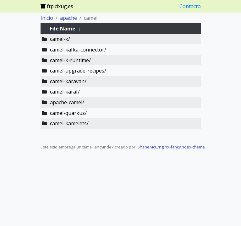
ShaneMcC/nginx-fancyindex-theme (171, 147)
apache (68, 17)
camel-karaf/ (65, 91)
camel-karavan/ (68, 81)
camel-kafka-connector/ (78, 49)
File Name (62, 28)
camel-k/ (60, 38)
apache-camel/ (67, 102)
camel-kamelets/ (69, 123)
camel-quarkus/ (68, 113)
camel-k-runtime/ (70, 60)
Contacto (190, 6)
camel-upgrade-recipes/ (78, 70)
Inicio (47, 17)
